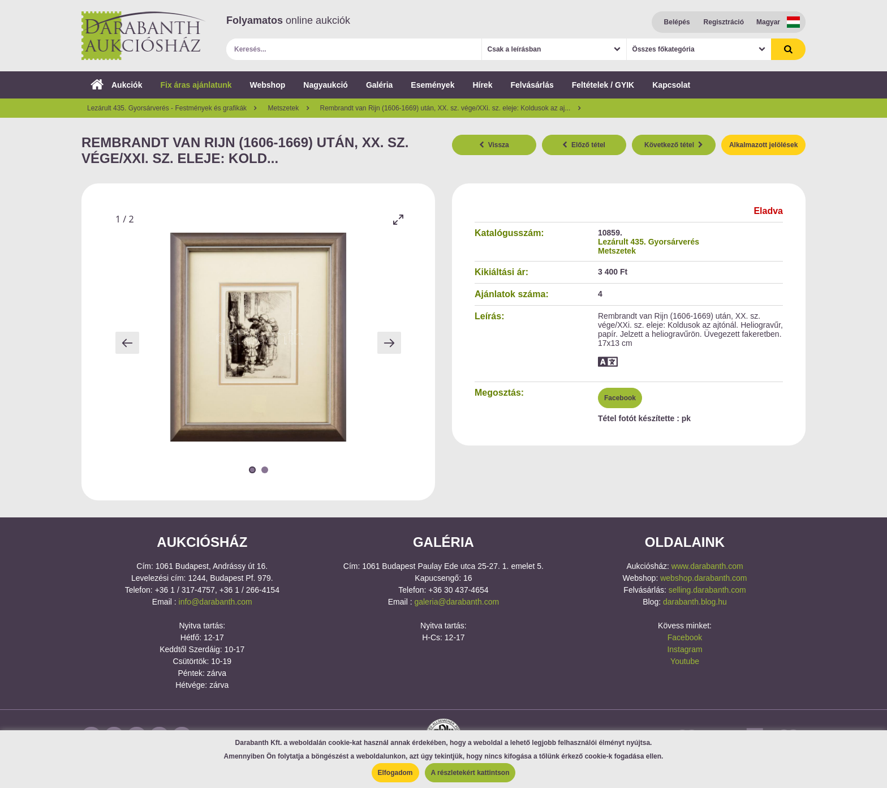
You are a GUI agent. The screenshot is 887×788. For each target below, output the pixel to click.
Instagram (684, 649)
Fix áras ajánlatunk (195, 84)
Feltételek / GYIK (603, 84)
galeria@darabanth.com (456, 601)
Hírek (482, 84)
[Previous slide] (127, 343)
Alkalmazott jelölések (763, 145)
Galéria (379, 84)
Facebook (620, 398)
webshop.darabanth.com (703, 578)
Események (432, 84)
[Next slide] (389, 343)
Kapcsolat (671, 84)
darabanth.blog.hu (695, 601)
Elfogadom (395, 773)
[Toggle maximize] (398, 219)
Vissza (494, 145)
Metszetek (617, 250)
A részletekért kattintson (470, 773)
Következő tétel (673, 145)
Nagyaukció (325, 84)
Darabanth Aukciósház (143, 35)
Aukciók (116, 84)
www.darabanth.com (707, 566)
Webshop (268, 84)
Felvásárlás (531, 84)
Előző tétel (583, 145)
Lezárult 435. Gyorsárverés (648, 241)
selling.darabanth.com (707, 589)
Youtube (684, 661)
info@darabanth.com (215, 601)
